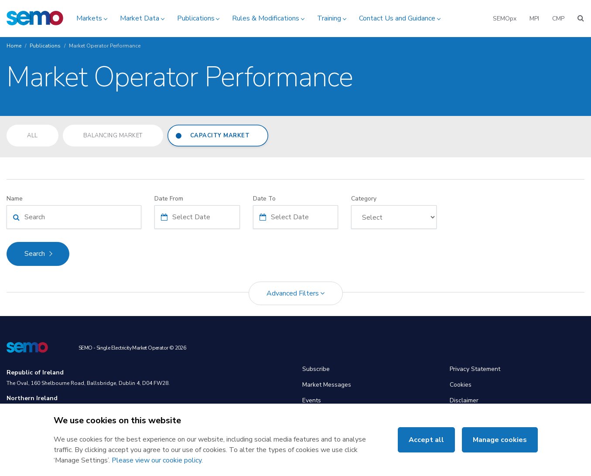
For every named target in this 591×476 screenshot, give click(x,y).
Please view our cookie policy (157, 460)
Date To (264, 198)
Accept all (426, 440)
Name (15, 198)
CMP (558, 18)
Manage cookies (500, 440)
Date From (168, 198)
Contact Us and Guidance (397, 18)
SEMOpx (504, 18)
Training (329, 18)
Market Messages (326, 385)
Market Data (139, 18)
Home (14, 45)
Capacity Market (220, 135)
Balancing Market (113, 135)
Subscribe (316, 369)
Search (34, 253)
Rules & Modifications (265, 18)
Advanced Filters (295, 293)
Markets (89, 18)
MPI (534, 18)
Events (311, 400)
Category (363, 198)
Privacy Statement (475, 369)
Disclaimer (464, 400)
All (32, 135)
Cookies (460, 385)
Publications (196, 18)
